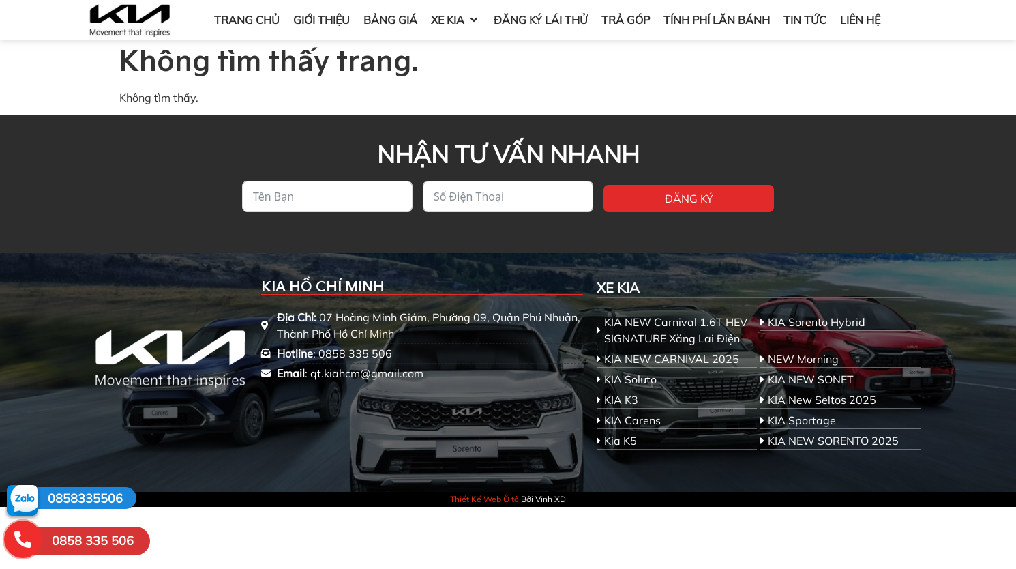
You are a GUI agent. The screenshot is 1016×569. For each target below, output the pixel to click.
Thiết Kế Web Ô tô (484, 499)
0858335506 (85, 498)
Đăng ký (689, 198)
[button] (455, 19)
